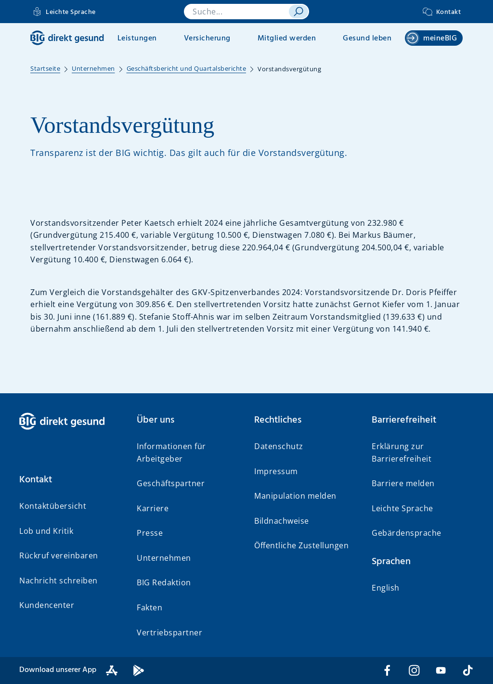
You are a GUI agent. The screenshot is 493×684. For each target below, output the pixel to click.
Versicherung (207, 38)
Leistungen (137, 38)
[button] (70, 480)
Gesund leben (367, 38)
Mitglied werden (287, 38)
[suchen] (298, 11)
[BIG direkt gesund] (67, 37)
